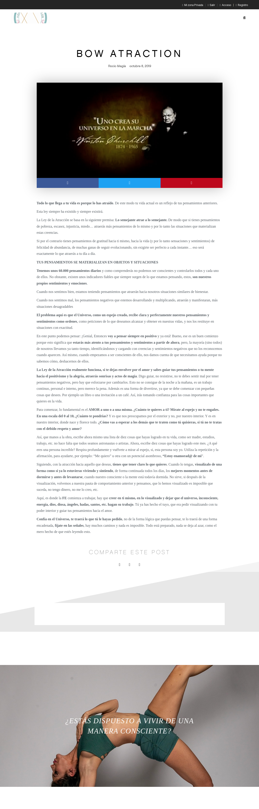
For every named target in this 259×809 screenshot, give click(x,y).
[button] (244, 17)
